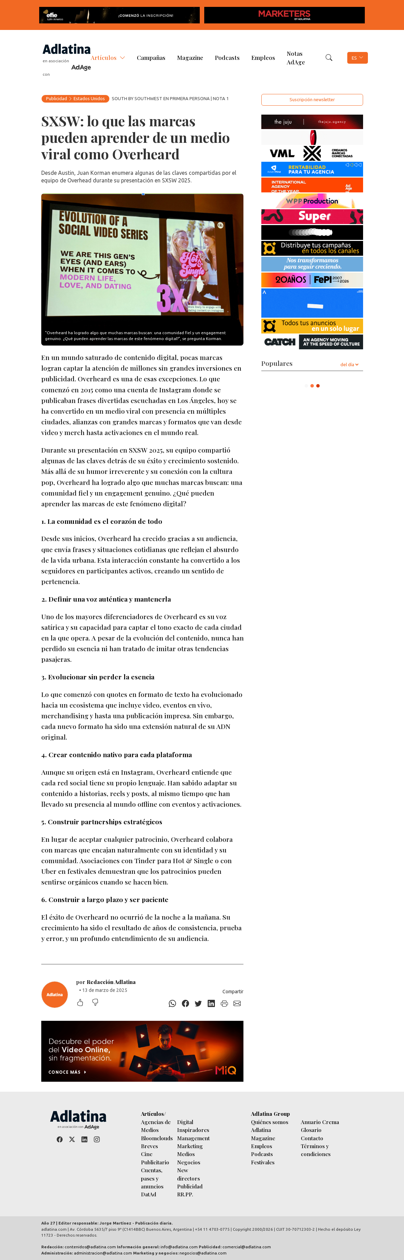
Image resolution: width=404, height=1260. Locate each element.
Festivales (262, 1162)
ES (354, 57)
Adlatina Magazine (263, 1133)
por (106, 981)
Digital (185, 1121)
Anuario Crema (320, 1121)
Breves (149, 1146)
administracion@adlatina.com (103, 1253)
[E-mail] (237, 1003)
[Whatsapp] (172, 1003)
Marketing (190, 1146)
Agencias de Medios (156, 1125)
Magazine (190, 57)
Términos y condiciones (315, 1149)
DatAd (148, 1194)
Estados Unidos (89, 98)
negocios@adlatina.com (203, 1253)
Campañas (151, 57)
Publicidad (56, 98)
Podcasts (227, 57)
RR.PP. (185, 1194)
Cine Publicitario (155, 1157)
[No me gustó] (98, 1003)
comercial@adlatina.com (246, 1247)
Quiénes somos (269, 1121)
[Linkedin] (211, 1003)
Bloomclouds (157, 1138)
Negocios (188, 1162)
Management (193, 1138)
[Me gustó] (83, 1003)
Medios (186, 1153)
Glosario (311, 1129)
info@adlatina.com (179, 1247)
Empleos (263, 57)
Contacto (312, 1138)
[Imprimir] (224, 1003)
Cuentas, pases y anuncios (152, 1178)
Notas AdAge (296, 58)
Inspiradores (193, 1129)
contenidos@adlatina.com (90, 1247)
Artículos (104, 57)
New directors (188, 1174)
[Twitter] (198, 1003)
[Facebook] (185, 1003)
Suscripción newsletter (312, 99)
